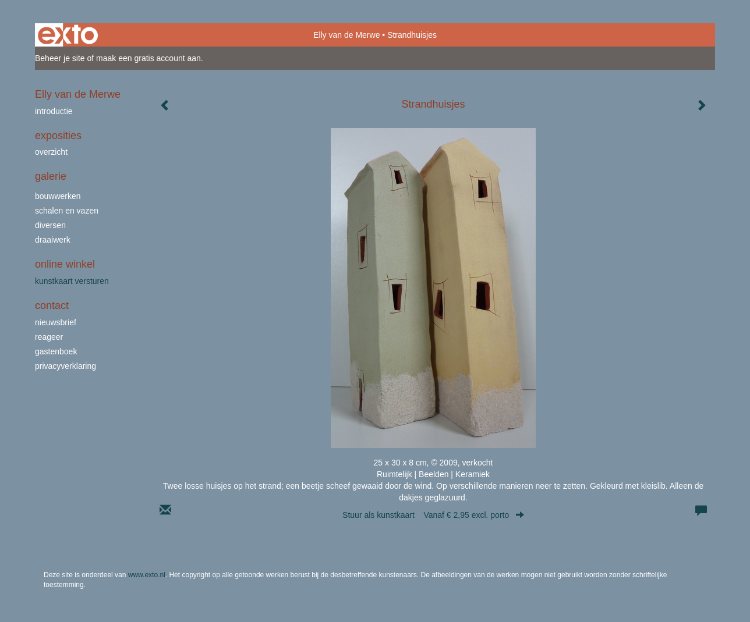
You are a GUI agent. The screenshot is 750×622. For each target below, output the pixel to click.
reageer (49, 337)
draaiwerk (52, 239)
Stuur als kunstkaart (433, 515)
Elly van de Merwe (346, 35)
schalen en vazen (66, 210)
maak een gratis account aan (148, 58)
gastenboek (56, 351)
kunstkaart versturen (72, 281)
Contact (52, 305)
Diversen (50, 225)
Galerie (50, 176)
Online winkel (65, 264)
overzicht (51, 152)
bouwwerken (58, 196)
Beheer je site (60, 58)
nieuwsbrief (55, 322)
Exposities (58, 135)
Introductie (54, 111)
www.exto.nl (146, 575)
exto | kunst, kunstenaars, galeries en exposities (68, 35)
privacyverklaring (65, 366)
